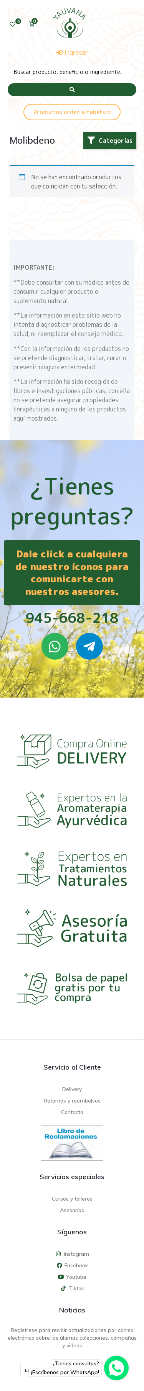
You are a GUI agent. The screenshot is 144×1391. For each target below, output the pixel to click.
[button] (109, 140)
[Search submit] (72, 89)
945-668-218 (72, 618)
